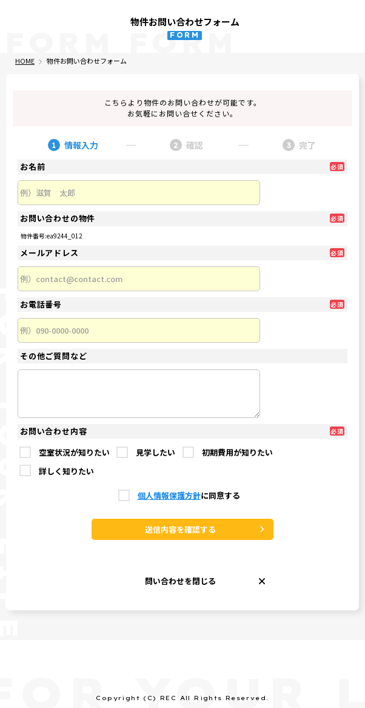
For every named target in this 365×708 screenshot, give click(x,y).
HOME (25, 61)
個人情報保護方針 (169, 496)
